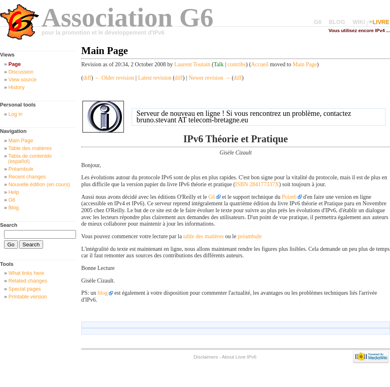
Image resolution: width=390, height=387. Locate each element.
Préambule (21, 169)
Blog (14, 207)
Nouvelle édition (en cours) (39, 184)
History (17, 87)
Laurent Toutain (192, 64)
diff (87, 78)
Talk (219, 64)
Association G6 (127, 17)
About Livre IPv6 (239, 356)
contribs (237, 64)
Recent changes (27, 177)
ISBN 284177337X (257, 184)
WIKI (359, 22)
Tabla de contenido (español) (30, 158)
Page (15, 64)
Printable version (28, 297)
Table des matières (30, 148)
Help (14, 192)
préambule (250, 236)
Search (8, 225)
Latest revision (154, 78)
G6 (318, 22)
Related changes (28, 281)
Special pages (25, 289)
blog (103, 293)
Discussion (21, 72)
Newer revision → (209, 78)
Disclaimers (205, 356)
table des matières (203, 236)
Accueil (260, 64)
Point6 (289, 197)
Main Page (304, 64)
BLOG (337, 22)
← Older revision (114, 78)
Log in (16, 114)
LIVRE (381, 22)
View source (23, 79)
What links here (26, 273)
